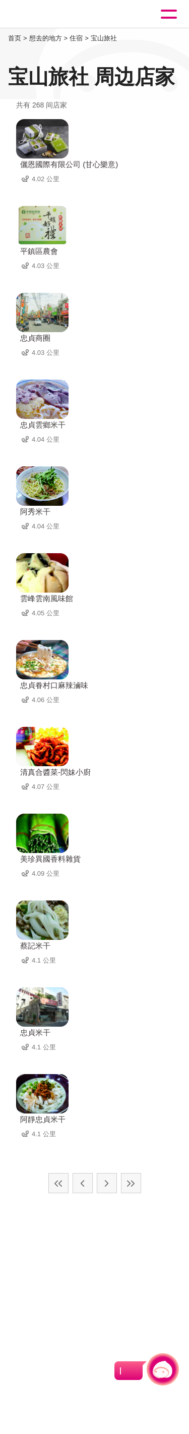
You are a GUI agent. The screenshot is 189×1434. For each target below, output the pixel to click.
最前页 (58, 1183)
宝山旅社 (104, 38)
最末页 (131, 1183)
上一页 (83, 1183)
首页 (14, 38)
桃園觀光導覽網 (49, 14)
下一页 (107, 1183)
